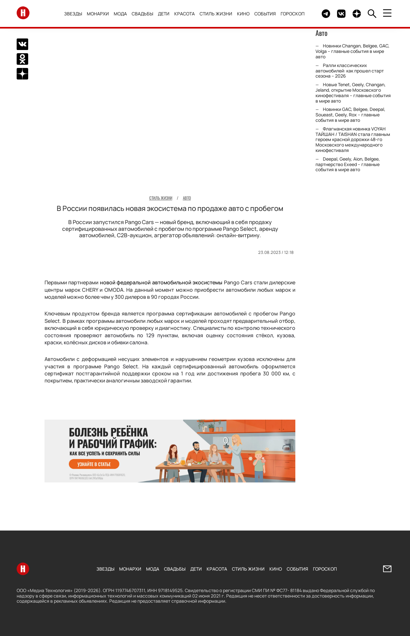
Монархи (99, 14)
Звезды (75, 14)
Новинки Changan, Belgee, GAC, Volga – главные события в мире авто (353, 51)
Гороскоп (294, 14)
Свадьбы (144, 14)
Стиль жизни (217, 14)
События (266, 14)
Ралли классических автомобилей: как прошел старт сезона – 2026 (350, 70)
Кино (245, 14)
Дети (165, 14)
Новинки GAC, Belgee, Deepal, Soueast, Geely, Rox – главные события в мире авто (350, 114)
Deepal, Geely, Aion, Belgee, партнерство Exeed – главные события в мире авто (348, 164)
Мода (121, 14)
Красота (186, 14)
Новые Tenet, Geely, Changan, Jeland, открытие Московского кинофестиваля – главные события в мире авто (353, 92)
